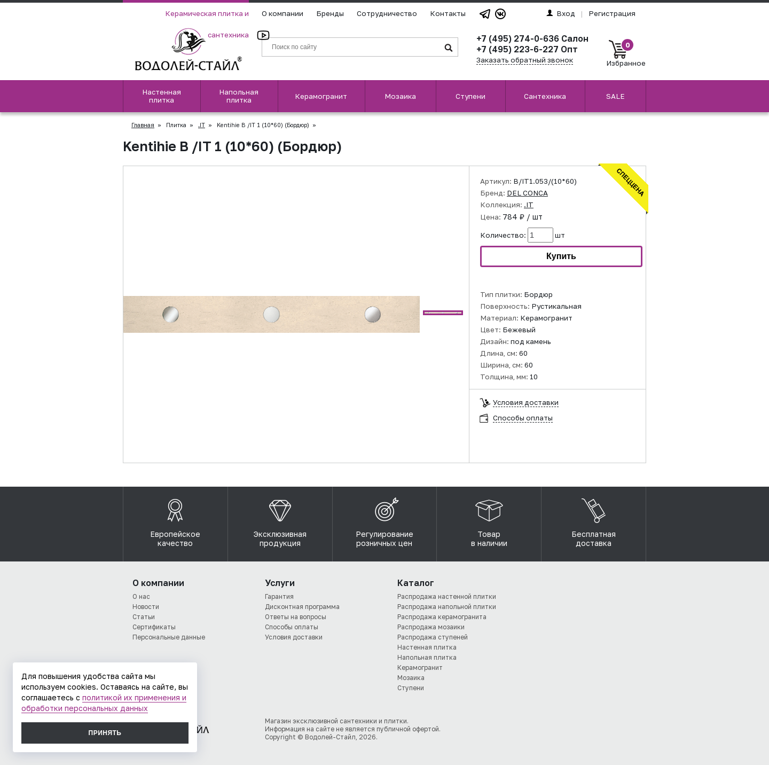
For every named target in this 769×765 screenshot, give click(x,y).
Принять (105, 733)
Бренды (330, 13)
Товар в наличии (489, 520)
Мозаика (400, 96)
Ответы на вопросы (295, 617)
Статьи (143, 617)
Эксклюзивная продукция (280, 520)
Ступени (470, 96)
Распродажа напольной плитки (446, 607)
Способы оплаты (523, 418)
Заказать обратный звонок (524, 60)
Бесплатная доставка (593, 520)
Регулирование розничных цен (384, 520)
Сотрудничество (387, 13)
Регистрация (611, 13)
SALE (615, 96)
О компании (282, 13)
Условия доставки (526, 402)
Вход (560, 13)
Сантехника (545, 96)
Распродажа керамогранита (441, 617)
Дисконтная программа (302, 607)
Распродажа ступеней (432, 637)
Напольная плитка (238, 96)
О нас (141, 596)
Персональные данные (168, 637)
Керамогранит (321, 96)
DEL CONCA (527, 193)
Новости (145, 607)
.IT (201, 125)
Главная (142, 125)
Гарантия (279, 596)
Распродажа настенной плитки (446, 596)
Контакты (448, 13)
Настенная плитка (161, 96)
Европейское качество (175, 520)
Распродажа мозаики (431, 627)
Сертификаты (154, 627)
